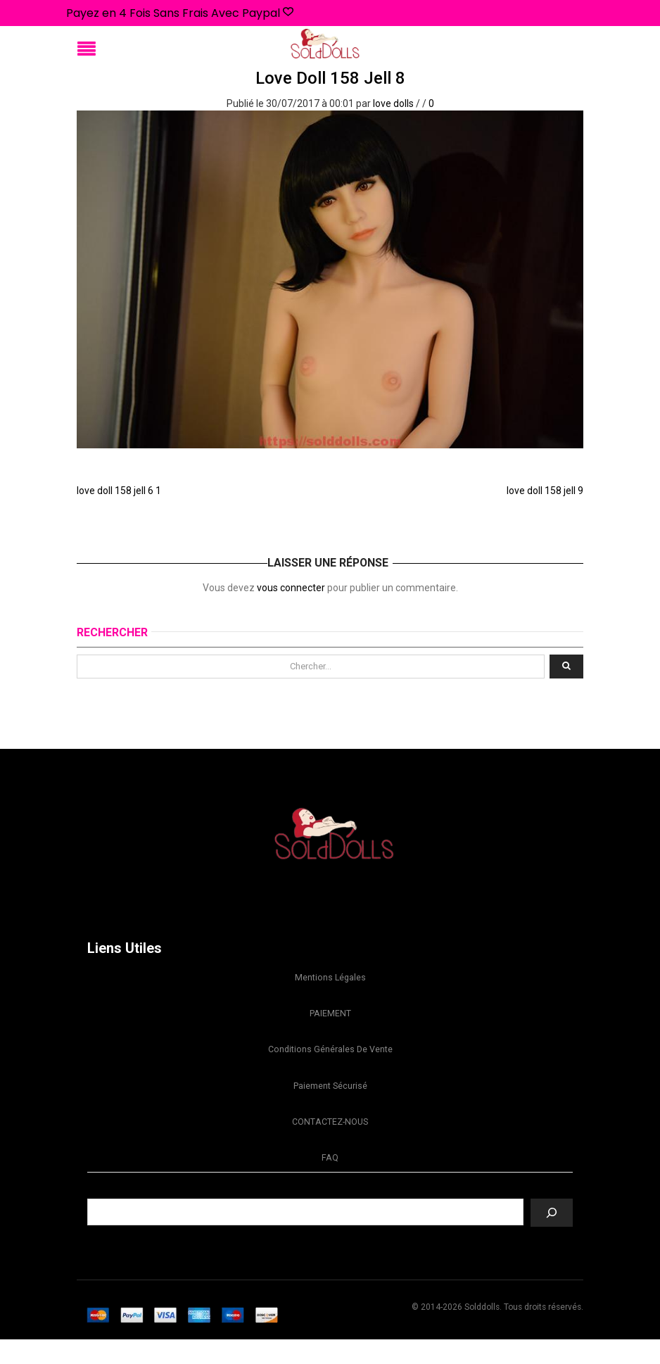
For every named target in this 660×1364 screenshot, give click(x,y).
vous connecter (291, 587)
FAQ (330, 1180)
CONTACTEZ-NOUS (330, 1140)
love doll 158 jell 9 (545, 490)
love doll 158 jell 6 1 (119, 490)
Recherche (330, 1212)
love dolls (393, 103)
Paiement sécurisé (330, 1099)
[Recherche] (552, 1237)
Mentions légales (330, 979)
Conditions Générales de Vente (330, 1059)
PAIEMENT (330, 1019)
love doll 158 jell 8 (330, 78)
